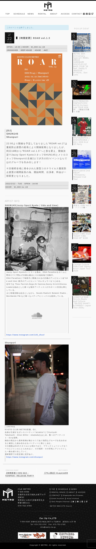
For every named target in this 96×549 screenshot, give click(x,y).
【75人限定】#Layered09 (56, 473)
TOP (8, 14)
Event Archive (58, 498)
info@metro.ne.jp (48, 527)
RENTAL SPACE (59, 492)
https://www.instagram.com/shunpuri (24, 457)
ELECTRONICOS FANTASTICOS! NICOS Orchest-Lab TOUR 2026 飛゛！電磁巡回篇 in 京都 (81, 106)
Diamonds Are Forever (73, 495)
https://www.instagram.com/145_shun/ (25, 335)
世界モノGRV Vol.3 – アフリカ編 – (82, 206)
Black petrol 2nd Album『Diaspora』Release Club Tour (81, 174)
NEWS (31, 14)
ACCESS (65, 14)
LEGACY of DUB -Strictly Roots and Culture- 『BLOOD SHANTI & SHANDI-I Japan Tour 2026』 (82, 302)
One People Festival (61, 502)
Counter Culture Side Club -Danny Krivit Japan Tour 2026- (82, 267)
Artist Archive (73, 498)
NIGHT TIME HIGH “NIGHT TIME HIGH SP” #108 (82, 236)
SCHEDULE (19, 14)
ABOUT (53, 14)
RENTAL (42, 14)
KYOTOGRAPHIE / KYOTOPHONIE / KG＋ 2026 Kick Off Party (81, 141)
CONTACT (77, 14)
